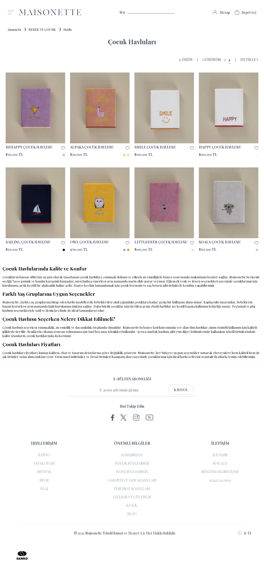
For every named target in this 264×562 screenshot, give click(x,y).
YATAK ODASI (44, 463)
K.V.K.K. (132, 505)
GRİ (257, 250)
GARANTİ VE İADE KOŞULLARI (132, 480)
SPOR (44, 480)
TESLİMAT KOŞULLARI (132, 489)
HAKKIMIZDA (132, 455)
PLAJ (44, 489)
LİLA (63, 155)
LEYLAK (192, 250)
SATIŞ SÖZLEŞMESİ (132, 472)
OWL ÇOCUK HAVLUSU (89, 242)
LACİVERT (63, 250)
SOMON (128, 155)
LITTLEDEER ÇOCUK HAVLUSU (160, 242)
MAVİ (124, 250)
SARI (124, 155)
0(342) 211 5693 (220, 480)
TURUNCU (128, 250)
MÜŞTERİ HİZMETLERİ (220, 472)
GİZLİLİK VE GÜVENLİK (132, 497)
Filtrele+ (249, 59)
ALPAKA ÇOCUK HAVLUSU (92, 147)
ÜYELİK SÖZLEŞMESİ (132, 463)
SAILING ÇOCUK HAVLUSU (28, 242)
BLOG (132, 514)
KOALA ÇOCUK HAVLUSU (220, 242)
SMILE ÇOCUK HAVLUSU (155, 147)
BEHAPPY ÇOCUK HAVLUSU (29, 147)
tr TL (245, 533)
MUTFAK (44, 472)
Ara (147, 12)
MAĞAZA (220, 463)
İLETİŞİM (220, 455)
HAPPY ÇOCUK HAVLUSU (220, 147)
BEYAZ (192, 155)
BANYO (44, 455)
